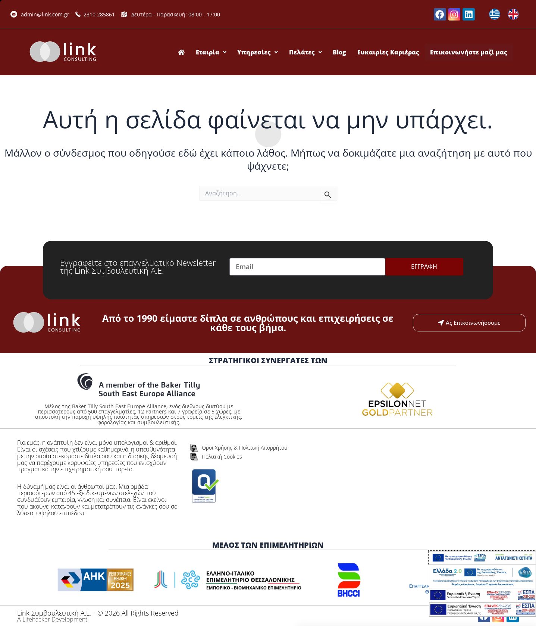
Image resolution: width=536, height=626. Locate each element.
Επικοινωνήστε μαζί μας (469, 52)
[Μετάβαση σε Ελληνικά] (494, 14)
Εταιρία (222, 52)
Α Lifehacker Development (52, 619)
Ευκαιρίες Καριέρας (391, 52)
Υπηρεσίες (267, 52)
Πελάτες (312, 52)
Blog (344, 52)
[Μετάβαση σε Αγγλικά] (513, 14)
